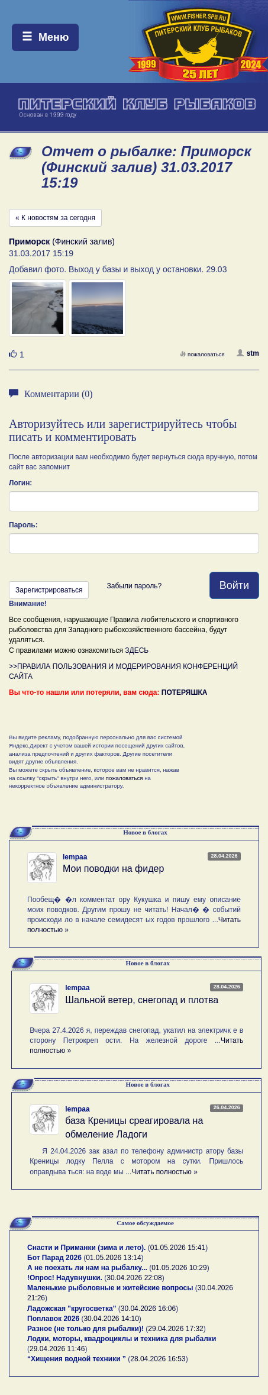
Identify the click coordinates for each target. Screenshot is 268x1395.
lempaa (75, 857)
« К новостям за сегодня (55, 218)
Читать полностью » (164, 1172)
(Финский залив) (62, 241)
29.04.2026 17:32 (175, 1329)
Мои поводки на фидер (113, 869)
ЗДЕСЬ (136, 650)
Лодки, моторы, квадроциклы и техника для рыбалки (121, 1339)
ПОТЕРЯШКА (185, 692)
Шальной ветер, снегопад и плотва (141, 1000)
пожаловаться (202, 354)
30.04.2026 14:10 (110, 1319)
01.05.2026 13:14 (113, 1258)
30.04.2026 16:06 (148, 1308)
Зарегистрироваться (48, 590)
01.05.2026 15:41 (177, 1247)
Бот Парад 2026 (54, 1258)
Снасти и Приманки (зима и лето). (86, 1247)
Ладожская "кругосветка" (72, 1308)
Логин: (20, 483)
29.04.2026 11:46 (57, 1349)
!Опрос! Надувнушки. (64, 1278)
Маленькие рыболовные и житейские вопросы (110, 1288)
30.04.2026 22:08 (134, 1278)
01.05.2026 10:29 (178, 1268)
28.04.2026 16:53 (157, 1359)
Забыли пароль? (134, 586)
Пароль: (23, 525)
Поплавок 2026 (53, 1319)
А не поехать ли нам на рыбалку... (87, 1268)
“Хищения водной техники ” (76, 1359)
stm (248, 353)
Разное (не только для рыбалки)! (85, 1329)
